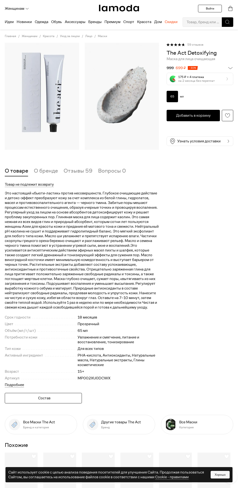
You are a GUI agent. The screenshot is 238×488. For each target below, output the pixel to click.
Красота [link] (49, 36)
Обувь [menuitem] (56, 21)
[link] (119, 8)
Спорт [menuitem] (128, 21)
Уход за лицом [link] (70, 36)
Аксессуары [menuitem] (75, 21)
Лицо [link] (88, 36)
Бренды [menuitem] (95, 21)
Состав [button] (44, 398)
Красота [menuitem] (144, 21)
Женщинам (17, 8)
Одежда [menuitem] (41, 21)
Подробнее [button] (14, 384)
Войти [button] (210, 8)
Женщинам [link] (29, 36)
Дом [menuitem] (158, 21)
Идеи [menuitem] (9, 21)
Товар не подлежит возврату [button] (29, 184)
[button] (227, 22)
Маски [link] (102, 36)
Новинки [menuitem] (24, 21)
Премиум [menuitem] (112, 21)
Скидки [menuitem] (171, 21)
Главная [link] (10, 36)
